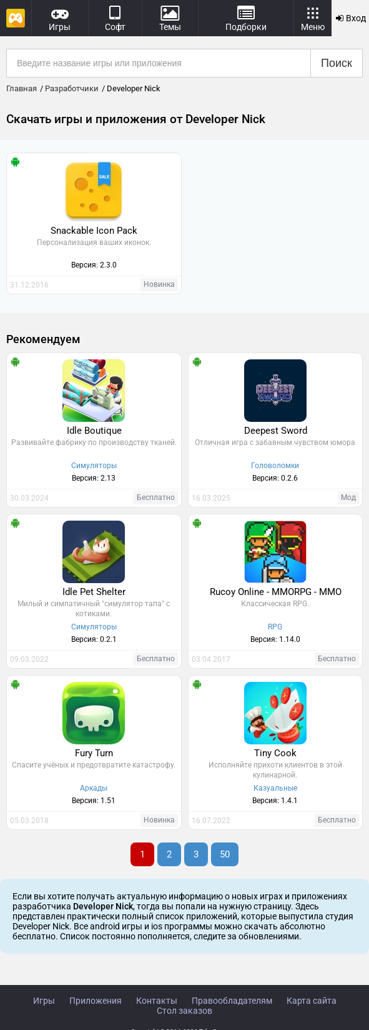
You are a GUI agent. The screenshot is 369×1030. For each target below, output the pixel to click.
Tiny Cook (275, 753)
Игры (44, 1001)
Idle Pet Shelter (93, 592)
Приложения (95, 1001)
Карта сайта (312, 1001)
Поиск (336, 63)
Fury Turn (94, 753)
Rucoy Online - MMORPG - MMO (276, 592)
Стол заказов (184, 1011)
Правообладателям (232, 1001)
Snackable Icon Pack (94, 230)
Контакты (156, 1001)
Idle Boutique (94, 430)
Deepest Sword (275, 430)
